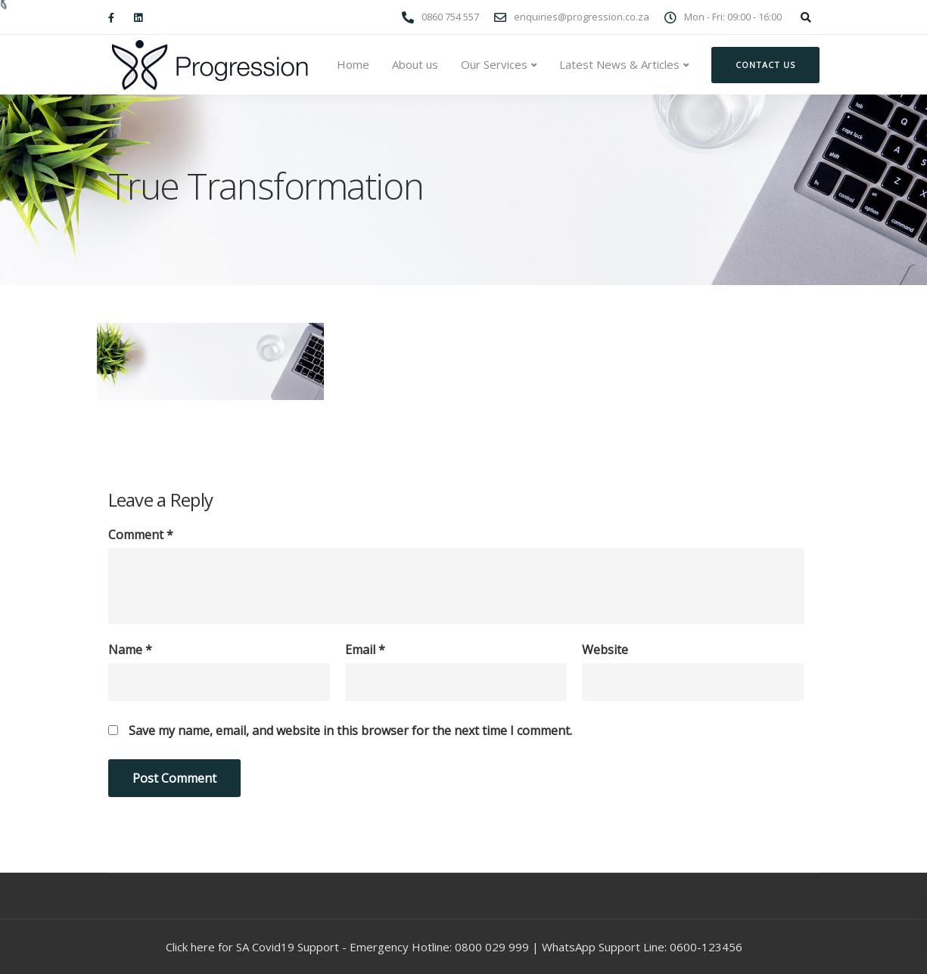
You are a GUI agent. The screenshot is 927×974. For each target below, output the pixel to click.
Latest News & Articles (619, 64)
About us (415, 64)
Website (605, 650)
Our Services (494, 64)
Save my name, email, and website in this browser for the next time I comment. (350, 730)
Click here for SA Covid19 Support (252, 946)
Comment (140, 535)
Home (353, 64)
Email (365, 650)
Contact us (765, 64)
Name (130, 650)
